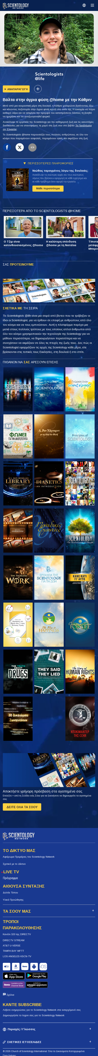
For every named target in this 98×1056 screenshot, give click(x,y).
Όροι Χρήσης (9, 1041)
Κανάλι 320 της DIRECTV (17, 934)
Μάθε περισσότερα (48, 188)
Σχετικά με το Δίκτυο (14, 863)
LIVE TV (11, 871)
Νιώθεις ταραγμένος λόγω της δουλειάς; (60, 170)
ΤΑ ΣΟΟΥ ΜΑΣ (17, 911)
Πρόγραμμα (10, 878)
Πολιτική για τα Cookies (15, 1046)
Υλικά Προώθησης (13, 899)
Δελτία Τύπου (10, 892)
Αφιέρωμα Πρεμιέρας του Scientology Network (29, 856)
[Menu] (92, 5)
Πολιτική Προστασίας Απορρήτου (20, 1050)
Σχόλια (10, 981)
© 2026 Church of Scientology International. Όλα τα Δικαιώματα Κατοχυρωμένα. (44, 1037)
